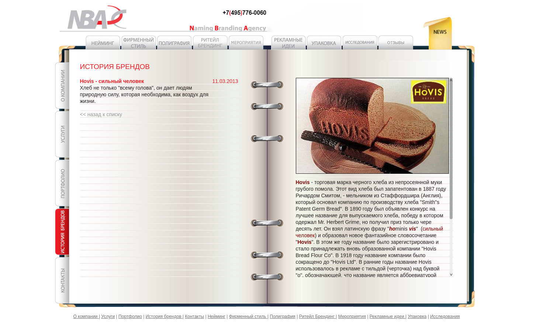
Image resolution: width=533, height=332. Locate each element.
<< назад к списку (101, 114)
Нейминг (216, 316)
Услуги (108, 316)
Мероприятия (352, 316)
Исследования (445, 316)
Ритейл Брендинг (317, 316)
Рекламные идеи (387, 316)
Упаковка (417, 316)
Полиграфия (282, 316)
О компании (86, 316)
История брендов (164, 316)
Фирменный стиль (248, 316)
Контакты (194, 316)
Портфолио (130, 316)
